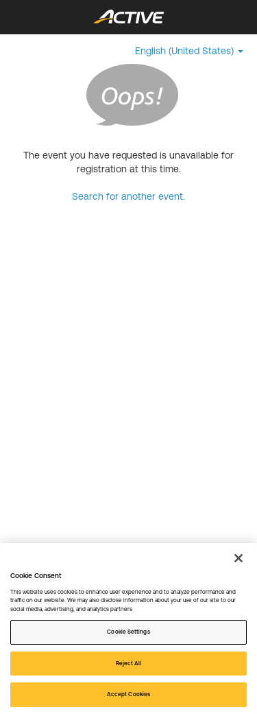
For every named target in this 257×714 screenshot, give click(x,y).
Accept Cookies (128, 694)
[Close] (238, 558)
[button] (189, 51)
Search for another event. (128, 196)
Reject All (129, 663)
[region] (128, 628)
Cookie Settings (128, 631)
